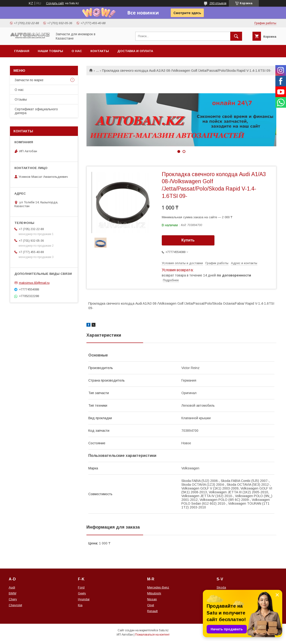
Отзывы (21, 99)
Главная (21, 51)
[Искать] (236, 36)
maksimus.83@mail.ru (34, 283)
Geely (82, 593)
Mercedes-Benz (158, 587)
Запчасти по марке (29, 80)
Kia (80, 605)
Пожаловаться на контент (152, 634)
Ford (81, 587)
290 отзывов (217, 3)
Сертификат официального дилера (36, 111)
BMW (12, 593)
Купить (188, 240)
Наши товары (50, 51)
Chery (13, 599)
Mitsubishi (154, 593)
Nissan (152, 599)
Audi (12, 587)
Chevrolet (15, 605)
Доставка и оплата (135, 51)
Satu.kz (164, 630)
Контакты (99, 51)
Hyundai (84, 599)
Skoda (221, 587)
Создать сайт (55, 3)
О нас (77, 51)
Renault (152, 611)
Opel (150, 605)
